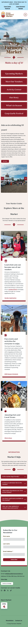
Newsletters (10, 620)
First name (6, 536)
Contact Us (18, 620)
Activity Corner (14, 89)
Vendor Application (10, 298)
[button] (14, 477)
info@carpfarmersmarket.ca (14, 573)
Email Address (8, 551)
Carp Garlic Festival (14, 113)
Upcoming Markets (14, 73)
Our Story (14, 97)
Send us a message (7, 583)
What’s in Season (14, 105)
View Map (4, 579)
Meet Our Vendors (14, 81)
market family (12, 289)
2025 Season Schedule (11, 374)
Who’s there (8, 438)
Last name (6, 544)
